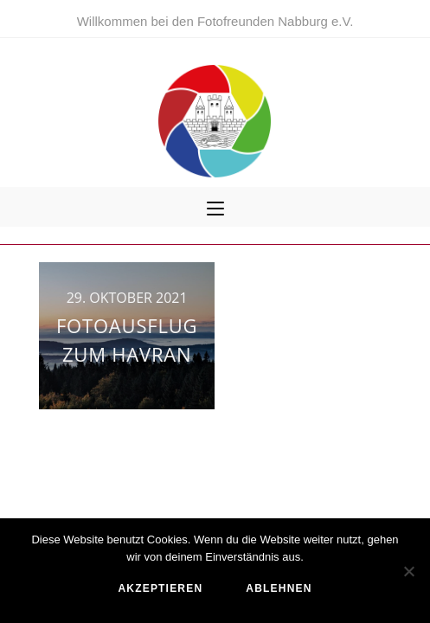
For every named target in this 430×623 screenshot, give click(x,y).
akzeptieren (160, 588)
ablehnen (278, 588)
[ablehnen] (408, 571)
